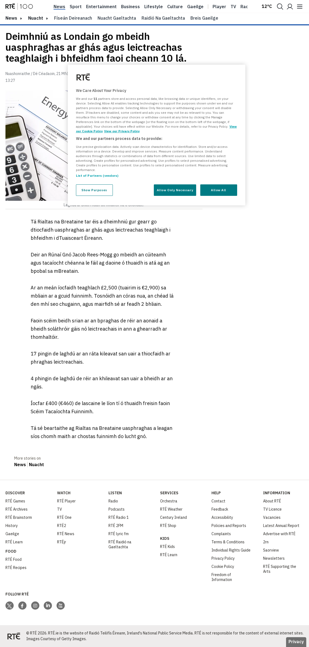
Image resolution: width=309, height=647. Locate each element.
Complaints (221, 533)
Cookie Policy (222, 566)
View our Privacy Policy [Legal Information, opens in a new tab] (122, 131)
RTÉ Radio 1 (118, 517)
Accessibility (222, 517)
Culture (175, 6)
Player (219, 6)
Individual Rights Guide (231, 550)
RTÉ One (64, 517)
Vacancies (272, 517)
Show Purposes (94, 190)
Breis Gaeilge (204, 18)
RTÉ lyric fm (118, 533)
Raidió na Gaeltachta (163, 18)
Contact (218, 501)
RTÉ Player (66, 501)
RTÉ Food (13, 559)
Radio (246, 6)
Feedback (219, 509)
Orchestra (168, 501)
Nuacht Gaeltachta (117, 18)
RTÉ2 (61, 525)
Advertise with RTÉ (279, 533)
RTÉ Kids (167, 546)
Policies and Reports (228, 525)
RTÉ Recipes (16, 567)
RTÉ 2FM (115, 525)
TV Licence (272, 509)
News (59, 6)
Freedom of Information (221, 577)
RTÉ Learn (14, 542)
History (11, 525)
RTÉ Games (15, 501)
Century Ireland (173, 517)
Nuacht (35, 18)
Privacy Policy (223, 558)
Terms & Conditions (228, 542)
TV (59, 509)
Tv (233, 6)
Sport (76, 6)
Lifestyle (153, 6)
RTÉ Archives (16, 509)
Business (130, 6)
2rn (266, 542)
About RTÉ (272, 501)
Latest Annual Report (281, 525)
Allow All (218, 190)
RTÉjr (61, 542)
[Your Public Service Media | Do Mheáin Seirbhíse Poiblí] (13, 636)
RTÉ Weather (171, 509)
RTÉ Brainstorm (18, 517)
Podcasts (116, 509)
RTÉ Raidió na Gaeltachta (119, 544)
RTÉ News (65, 533)
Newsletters (274, 558)
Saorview (271, 550)
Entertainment (101, 6)
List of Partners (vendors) (97, 175)
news (11, 18)
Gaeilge (195, 6)
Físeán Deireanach (73, 18)
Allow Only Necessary (175, 190)
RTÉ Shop (168, 525)
